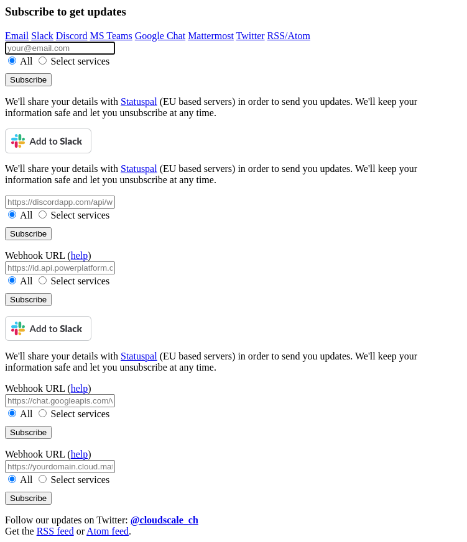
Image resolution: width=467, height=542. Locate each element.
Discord (72, 35)
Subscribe (28, 79)
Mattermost (211, 35)
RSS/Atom (288, 35)
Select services (74, 61)
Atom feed (107, 531)
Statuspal (139, 101)
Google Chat (160, 35)
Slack (42, 35)
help (79, 255)
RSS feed (55, 531)
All (21, 61)
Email (17, 35)
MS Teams (111, 35)
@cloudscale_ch (164, 520)
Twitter (250, 35)
